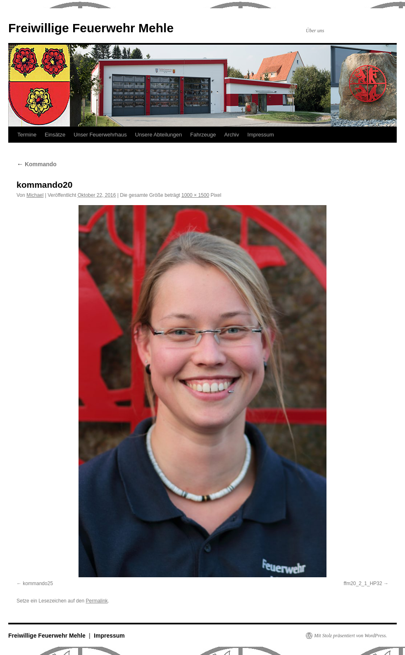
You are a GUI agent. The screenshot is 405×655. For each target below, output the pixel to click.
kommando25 (38, 583)
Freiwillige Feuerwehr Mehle (91, 28)
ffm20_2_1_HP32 (362, 583)
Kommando (37, 164)
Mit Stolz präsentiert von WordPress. (350, 635)
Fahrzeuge (203, 134)
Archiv (231, 134)
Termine (26, 134)
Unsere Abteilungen (158, 134)
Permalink (96, 601)
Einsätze (55, 134)
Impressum (261, 134)
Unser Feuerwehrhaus (100, 134)
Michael (34, 195)
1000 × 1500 (195, 195)
